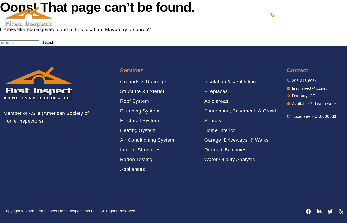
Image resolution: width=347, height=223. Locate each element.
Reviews (194, 15)
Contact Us (254, 15)
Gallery (172, 15)
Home (107, 15)
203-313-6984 (290, 14)
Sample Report (222, 15)
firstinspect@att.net (310, 88)
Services (149, 15)
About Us (126, 15)
